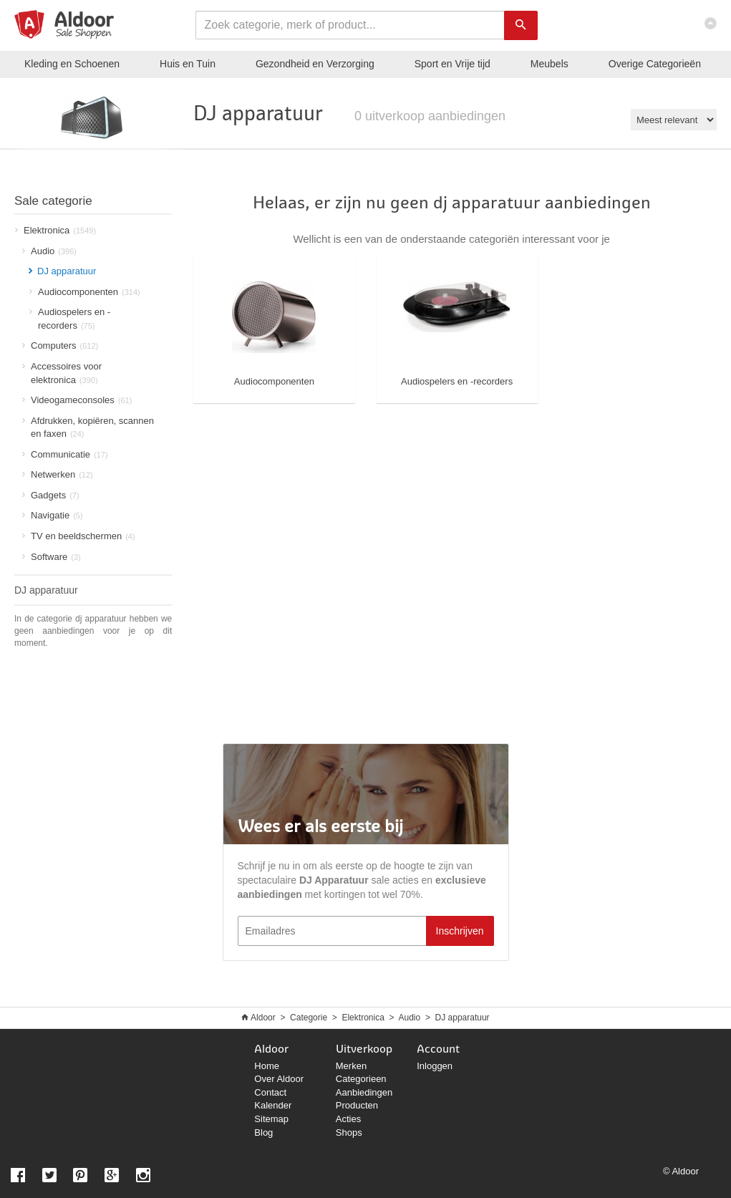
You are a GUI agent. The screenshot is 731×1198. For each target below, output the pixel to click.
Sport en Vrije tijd (452, 63)
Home (266, 1066)
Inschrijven (460, 931)
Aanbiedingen (364, 1092)
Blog (263, 1132)
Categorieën (655, 63)
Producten (357, 1105)
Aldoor (263, 1018)
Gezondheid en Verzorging (315, 63)
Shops (349, 1132)
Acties (348, 1119)
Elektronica (363, 1018)
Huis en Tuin (188, 63)
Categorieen (361, 1078)
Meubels (549, 63)
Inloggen (434, 1066)
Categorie (308, 1018)
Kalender (272, 1105)
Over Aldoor (279, 1078)
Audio (49, 251)
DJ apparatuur (462, 1018)
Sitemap (271, 1119)
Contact (270, 1092)
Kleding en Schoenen (72, 63)
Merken (351, 1066)
